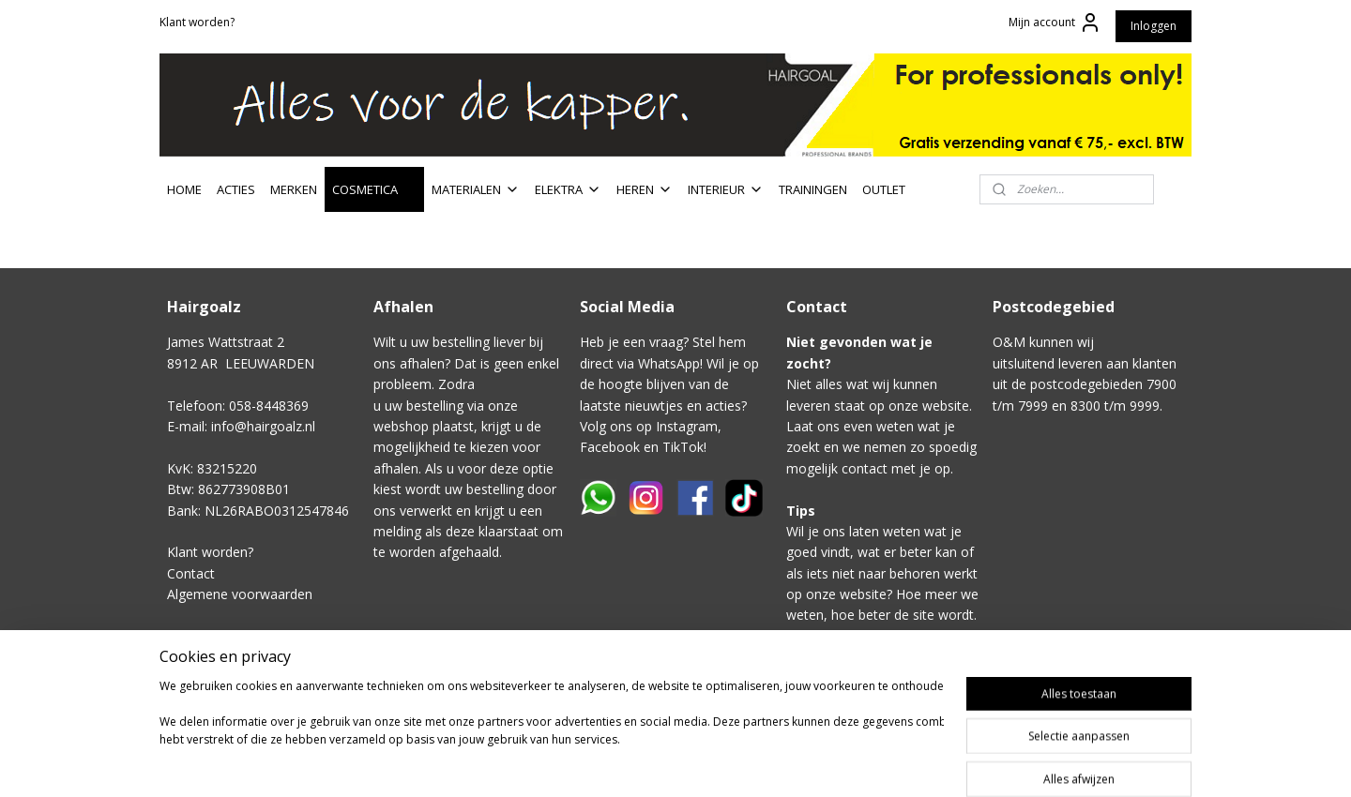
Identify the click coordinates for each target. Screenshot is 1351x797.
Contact (191, 573)
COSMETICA (374, 189)
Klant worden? (197, 22)
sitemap (787, 748)
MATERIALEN (476, 189)
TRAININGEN (813, 189)
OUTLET (883, 189)
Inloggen (1153, 26)
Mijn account (1055, 22)
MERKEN (293, 189)
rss (826, 748)
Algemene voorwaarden (239, 594)
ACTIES (236, 189)
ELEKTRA (568, 189)
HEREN (644, 189)
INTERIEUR (726, 189)
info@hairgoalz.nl (263, 426)
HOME (184, 189)
